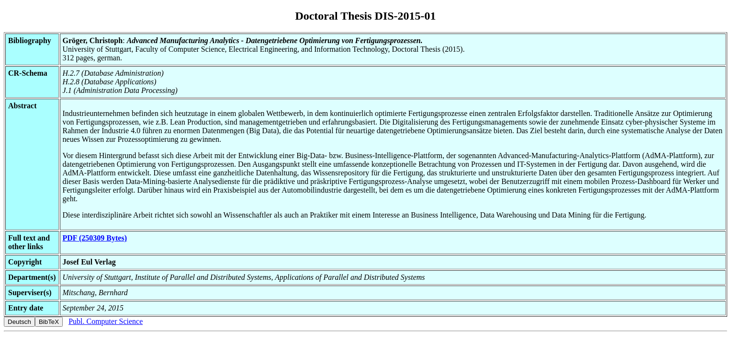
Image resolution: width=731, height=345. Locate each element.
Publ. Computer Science (105, 321)
